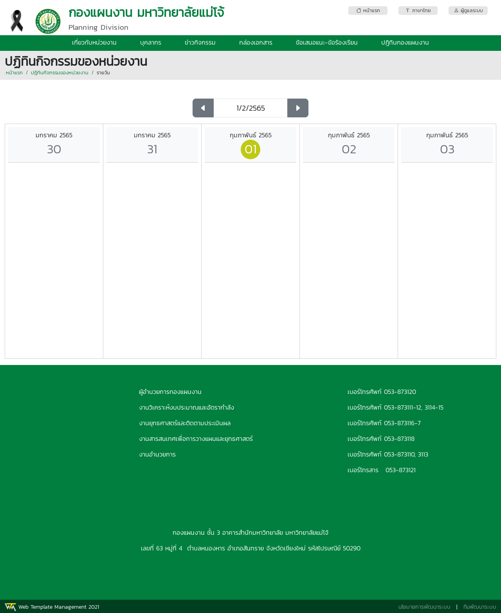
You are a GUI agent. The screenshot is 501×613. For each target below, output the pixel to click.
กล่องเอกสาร (255, 42)
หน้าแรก (14, 72)
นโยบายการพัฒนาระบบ (424, 607)
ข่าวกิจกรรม (200, 42)
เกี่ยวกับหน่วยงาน (94, 42)
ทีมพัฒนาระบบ (479, 607)
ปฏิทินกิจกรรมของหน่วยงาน (59, 72)
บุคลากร (150, 42)
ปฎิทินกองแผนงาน (405, 42)
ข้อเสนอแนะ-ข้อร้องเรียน (327, 42)
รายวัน (103, 72)
